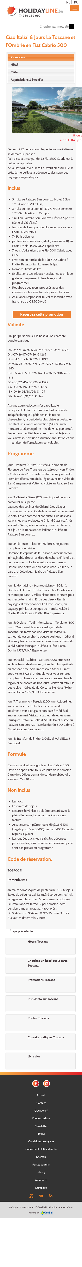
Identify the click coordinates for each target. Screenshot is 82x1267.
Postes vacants (41, 1164)
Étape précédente (21, 931)
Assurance (41, 1180)
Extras (41, 1133)
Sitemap (41, 1156)
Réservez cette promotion (41, 314)
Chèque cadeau (41, 1118)
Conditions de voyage (41, 1141)
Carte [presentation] (14, 72)
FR (76, 2)
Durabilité (41, 1187)
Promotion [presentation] (18, 57)
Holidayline (27, 1207)
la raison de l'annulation (27, 442)
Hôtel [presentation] (14, 65)
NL (68, 2)
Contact (41, 1102)
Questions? (41, 1110)
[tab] (40, 57)
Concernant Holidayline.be (41, 1149)
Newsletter (41, 1126)
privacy (41, 1172)
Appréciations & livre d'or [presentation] (27, 80)
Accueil (41, 1095)
